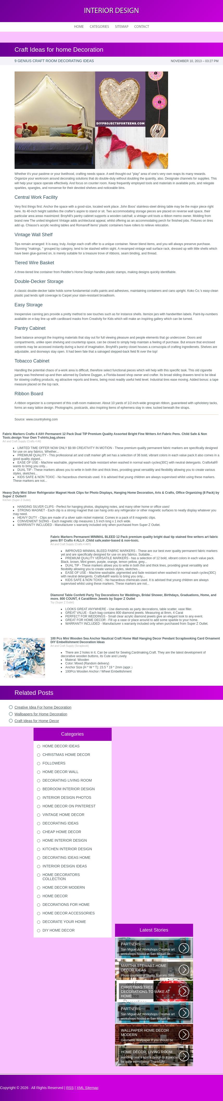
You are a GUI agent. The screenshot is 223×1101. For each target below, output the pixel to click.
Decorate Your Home (64, 922)
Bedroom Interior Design (69, 789)
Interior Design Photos (67, 797)
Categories (99, 27)
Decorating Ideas (61, 823)
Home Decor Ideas (61, 746)
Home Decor (55, 896)
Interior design (111, 11)
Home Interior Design (65, 840)
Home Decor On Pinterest (69, 806)
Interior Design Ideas (65, 866)
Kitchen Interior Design (67, 849)
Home (79, 27)
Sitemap (121, 27)
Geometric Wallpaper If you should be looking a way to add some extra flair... (150, 1035)
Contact (141, 27)
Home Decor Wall (61, 772)
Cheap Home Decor (62, 832)
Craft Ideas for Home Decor (37, 721)
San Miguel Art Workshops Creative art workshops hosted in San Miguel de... (150, 949)
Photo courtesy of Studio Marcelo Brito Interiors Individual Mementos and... (150, 971)
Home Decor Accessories (69, 913)
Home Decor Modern (64, 887)
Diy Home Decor (59, 930)
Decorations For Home (66, 904)
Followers (54, 763)
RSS (70, 1088)
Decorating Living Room (67, 780)
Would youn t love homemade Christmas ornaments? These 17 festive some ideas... (150, 992)
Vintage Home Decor (64, 815)
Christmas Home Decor (66, 755)
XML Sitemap (88, 1088)
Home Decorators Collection (61, 877)
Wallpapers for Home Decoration (41, 714)
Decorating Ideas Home (67, 857)
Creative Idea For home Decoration (43, 707)
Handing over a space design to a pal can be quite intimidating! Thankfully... (150, 1057)
